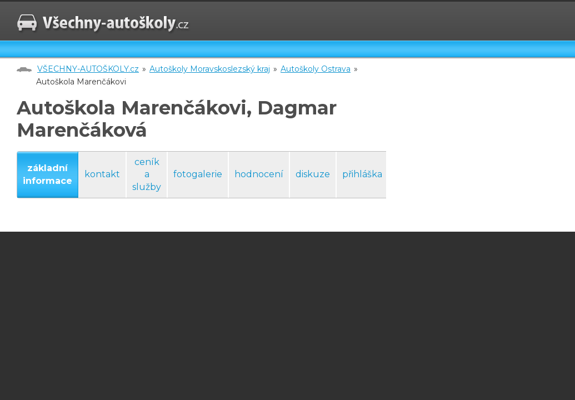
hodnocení (258, 174)
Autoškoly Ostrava (316, 69)
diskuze (313, 174)
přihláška (362, 174)
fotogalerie (197, 174)
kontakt (102, 174)
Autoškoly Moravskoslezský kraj (209, 69)
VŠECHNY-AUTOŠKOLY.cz (88, 69)
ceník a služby (146, 174)
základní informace (47, 174)
